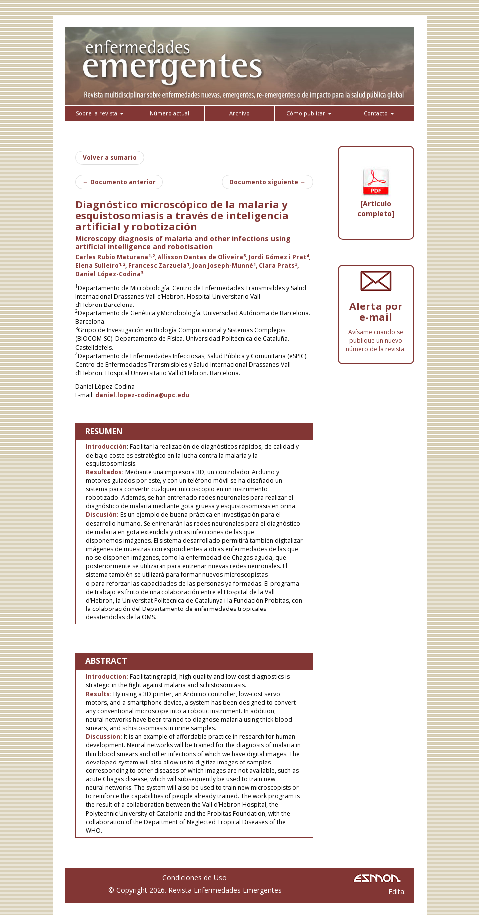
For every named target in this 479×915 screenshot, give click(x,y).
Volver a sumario (110, 157)
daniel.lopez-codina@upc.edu (142, 395)
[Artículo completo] (375, 208)
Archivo (239, 113)
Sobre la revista (100, 113)
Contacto (379, 113)
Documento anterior (119, 182)
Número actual (169, 113)
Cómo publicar (309, 113)
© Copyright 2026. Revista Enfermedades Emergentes (195, 890)
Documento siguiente (267, 182)
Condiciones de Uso (194, 877)
